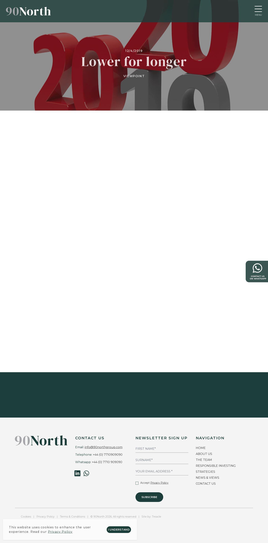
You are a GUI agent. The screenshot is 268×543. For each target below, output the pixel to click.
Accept (151, 482)
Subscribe (149, 497)
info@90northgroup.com (103, 447)
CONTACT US (206, 483)
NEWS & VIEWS (207, 477)
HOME (201, 448)
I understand (119, 529)
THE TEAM (204, 460)
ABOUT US (204, 454)
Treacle (156, 516)
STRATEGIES (205, 471)
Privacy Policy (159, 482)
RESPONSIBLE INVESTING (216, 466)
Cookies (26, 516)
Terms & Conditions (72, 516)
